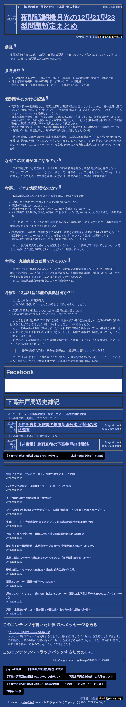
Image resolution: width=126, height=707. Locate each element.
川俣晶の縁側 (30, 6)
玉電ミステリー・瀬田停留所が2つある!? (30, 581)
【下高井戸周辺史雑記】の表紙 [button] (84, 455)
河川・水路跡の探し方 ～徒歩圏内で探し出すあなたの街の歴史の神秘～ (48, 609)
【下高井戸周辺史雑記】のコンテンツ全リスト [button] (33, 455)
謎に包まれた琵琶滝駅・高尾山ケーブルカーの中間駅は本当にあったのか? (50, 545)
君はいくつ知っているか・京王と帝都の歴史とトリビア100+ (42, 474)
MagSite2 (28, 702)
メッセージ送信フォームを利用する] (30, 632)
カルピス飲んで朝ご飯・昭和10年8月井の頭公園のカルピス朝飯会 (45, 533)
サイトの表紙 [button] (13, 669)
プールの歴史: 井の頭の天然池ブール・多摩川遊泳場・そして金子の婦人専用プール (55, 510)
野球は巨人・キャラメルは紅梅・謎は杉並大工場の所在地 (40, 569)
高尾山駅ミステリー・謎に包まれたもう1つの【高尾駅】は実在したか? (48, 557)
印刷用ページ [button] (13, 691)
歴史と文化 (47, 6)
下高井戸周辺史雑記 (68, 6)
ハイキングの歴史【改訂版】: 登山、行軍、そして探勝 (38, 486)
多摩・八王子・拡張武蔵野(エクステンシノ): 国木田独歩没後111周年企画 (49, 521)
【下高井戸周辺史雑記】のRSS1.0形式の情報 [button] (32, 684)
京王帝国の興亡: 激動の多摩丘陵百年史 (29, 498)
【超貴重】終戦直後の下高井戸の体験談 (53, 444)
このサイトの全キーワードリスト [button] (84, 684)
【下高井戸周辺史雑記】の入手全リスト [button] (89, 676)
